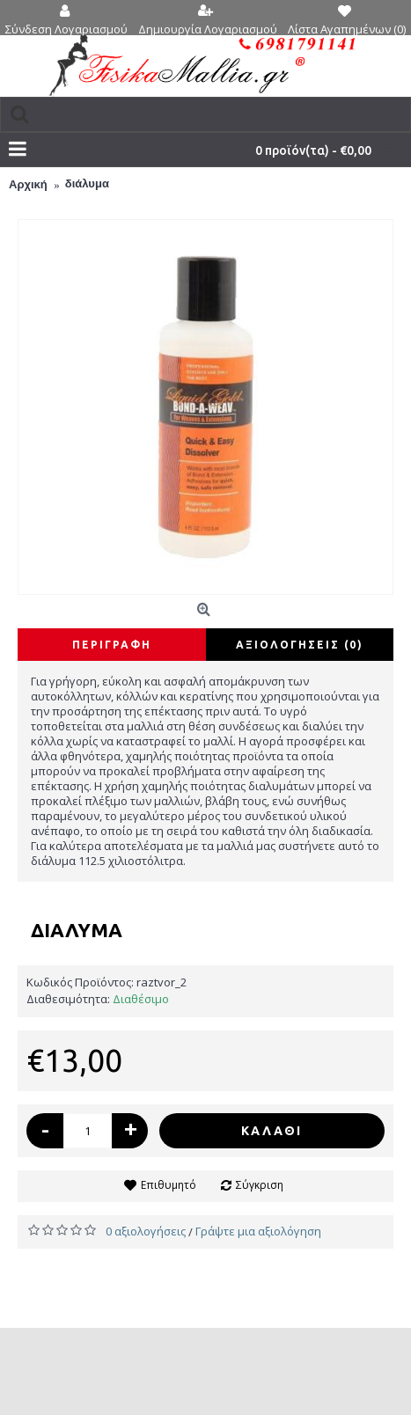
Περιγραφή (111, 644)
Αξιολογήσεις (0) (299, 644)
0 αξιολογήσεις (146, 1231)
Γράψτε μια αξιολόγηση (258, 1231)
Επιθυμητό (168, 1184)
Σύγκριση (259, 1184)
